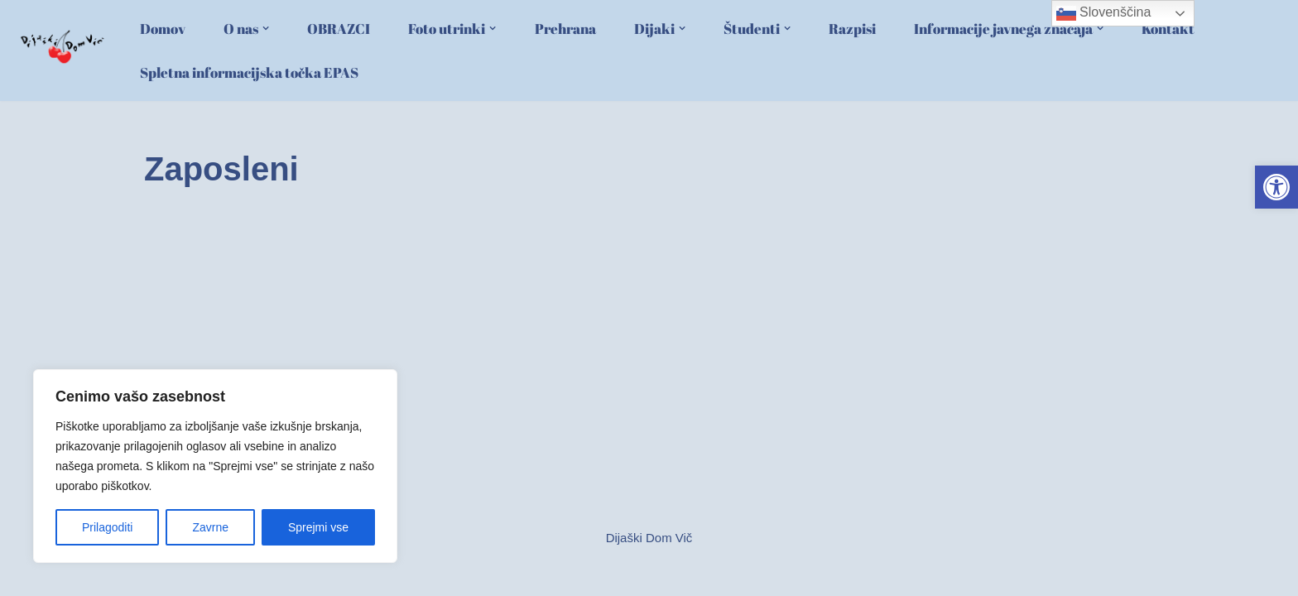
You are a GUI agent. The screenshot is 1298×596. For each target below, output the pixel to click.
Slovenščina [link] (1103, 13)
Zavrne (210, 527)
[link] (1276, 187)
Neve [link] (158, 576)
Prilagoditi (107, 527)
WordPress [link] (262, 576)
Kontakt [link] (1168, 29)
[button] (265, 28)
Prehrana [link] (565, 29)
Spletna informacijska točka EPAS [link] (249, 73)
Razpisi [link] (852, 29)
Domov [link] (162, 29)
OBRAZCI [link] (338, 29)
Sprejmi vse (318, 527)
